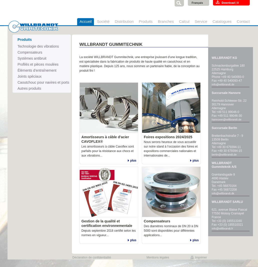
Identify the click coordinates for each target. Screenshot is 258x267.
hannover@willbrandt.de (226, 119)
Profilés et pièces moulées (38, 64)
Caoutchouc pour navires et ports (43, 82)
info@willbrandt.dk (223, 193)
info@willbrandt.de (223, 84)
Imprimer (201, 257)
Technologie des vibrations (38, 46)
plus (133, 160)
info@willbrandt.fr (222, 228)
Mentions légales (158, 257)
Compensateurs (30, 52)
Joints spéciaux (30, 76)
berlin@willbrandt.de (224, 154)
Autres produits (29, 88)
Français (197, 2)
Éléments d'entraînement (37, 70)
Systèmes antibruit (32, 58)
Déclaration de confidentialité (91, 257)
